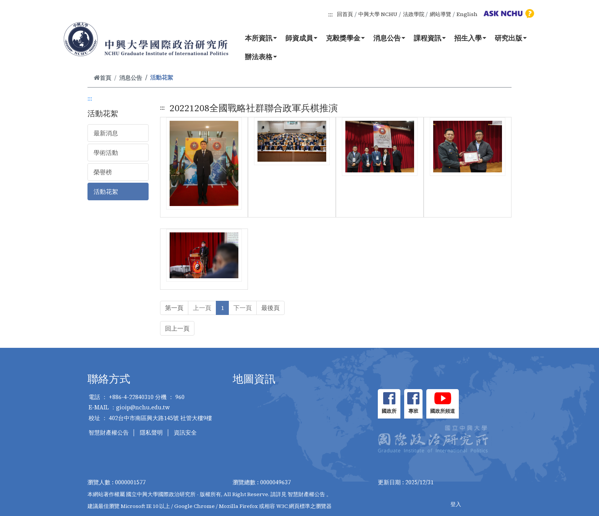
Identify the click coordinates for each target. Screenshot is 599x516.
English (467, 14)
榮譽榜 (103, 172)
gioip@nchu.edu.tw (143, 407)
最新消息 (106, 133)
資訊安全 (185, 432)
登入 (455, 504)
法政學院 (413, 14)
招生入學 (470, 37)
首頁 (102, 78)
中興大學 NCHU (377, 14)
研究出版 (511, 37)
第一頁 (174, 307)
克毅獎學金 (345, 37)
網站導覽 (440, 14)
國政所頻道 (442, 411)
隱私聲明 (151, 432)
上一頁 (202, 307)
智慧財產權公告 (109, 432)
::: (330, 14)
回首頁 (345, 14)
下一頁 (242, 307)
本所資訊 (261, 37)
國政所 (389, 411)
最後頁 (270, 307)
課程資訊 (430, 37)
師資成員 (301, 37)
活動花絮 (106, 191)
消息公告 (389, 37)
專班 (413, 411)
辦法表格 (261, 56)
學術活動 (106, 152)
